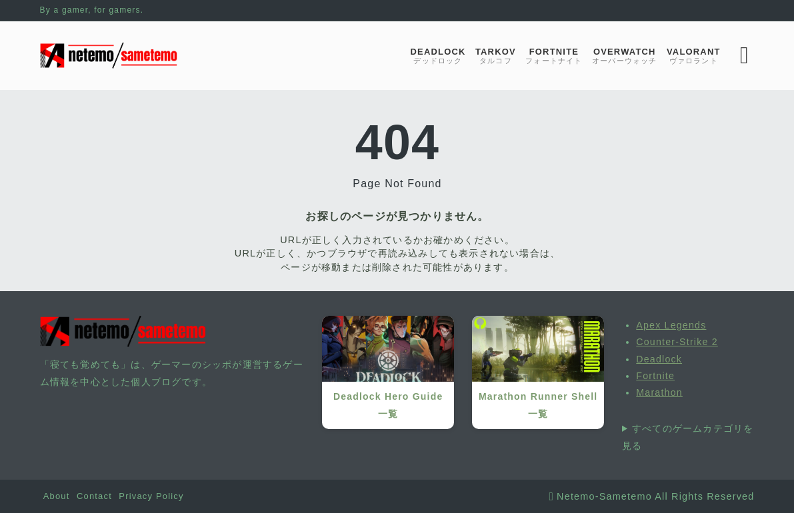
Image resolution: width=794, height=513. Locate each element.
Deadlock (659, 359)
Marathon (659, 392)
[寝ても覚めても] (108, 55)
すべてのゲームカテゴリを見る (687, 437)
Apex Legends (671, 325)
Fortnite (655, 375)
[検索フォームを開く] (745, 55)
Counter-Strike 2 (677, 341)
